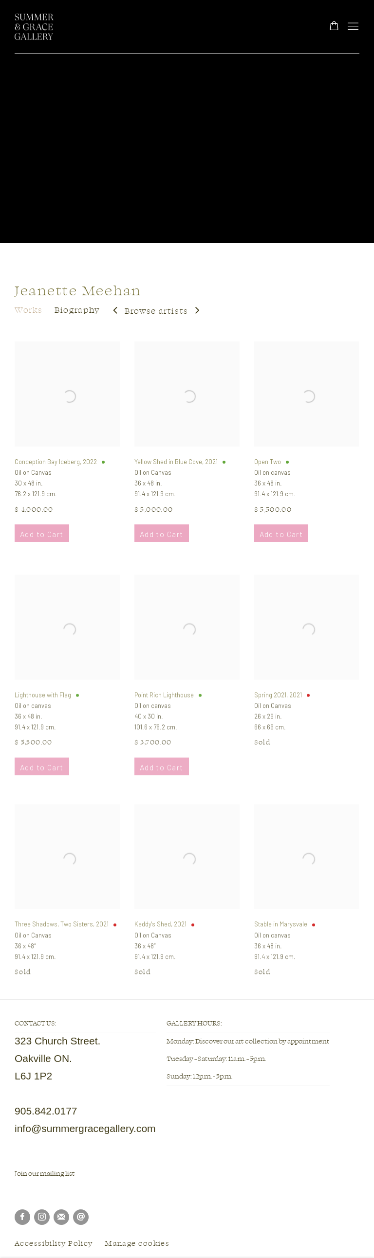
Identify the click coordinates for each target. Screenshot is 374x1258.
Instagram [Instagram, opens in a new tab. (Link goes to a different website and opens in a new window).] (42, 1217)
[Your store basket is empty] (334, 26)
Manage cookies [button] (137, 1243)
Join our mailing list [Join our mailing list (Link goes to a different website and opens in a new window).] (45, 1173)
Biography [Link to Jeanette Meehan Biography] (77, 310)
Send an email (81, 1217)
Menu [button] (352, 26)
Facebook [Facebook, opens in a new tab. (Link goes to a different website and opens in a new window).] (22, 1217)
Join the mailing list (61, 1217)
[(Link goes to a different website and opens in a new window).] (15, 1190)
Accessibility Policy (54, 1243)
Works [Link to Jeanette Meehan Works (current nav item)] (28, 310)
